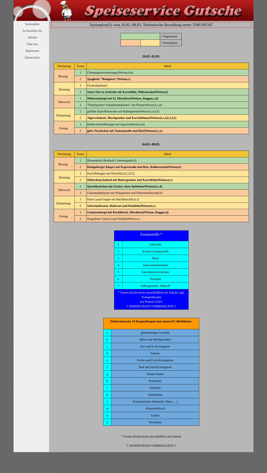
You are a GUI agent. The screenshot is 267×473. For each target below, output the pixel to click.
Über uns (32, 44)
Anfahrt (32, 37)
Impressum (32, 50)
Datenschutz (32, 57)
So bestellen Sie (32, 30)
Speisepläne (32, 24)
